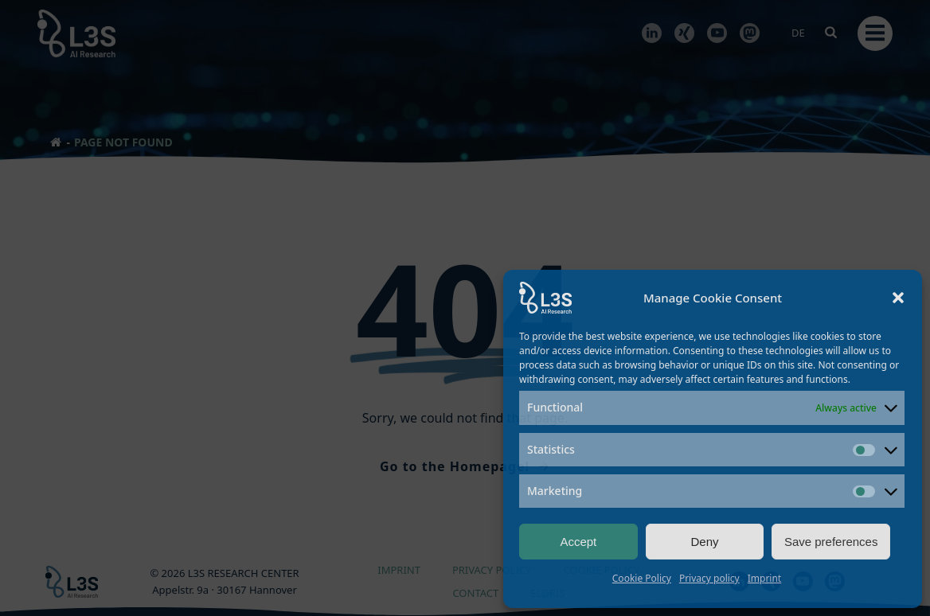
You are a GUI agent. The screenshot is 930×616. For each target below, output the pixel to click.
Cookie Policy (641, 578)
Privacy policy (709, 578)
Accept (578, 541)
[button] (898, 298)
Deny (704, 541)
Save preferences (831, 541)
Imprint (764, 578)
